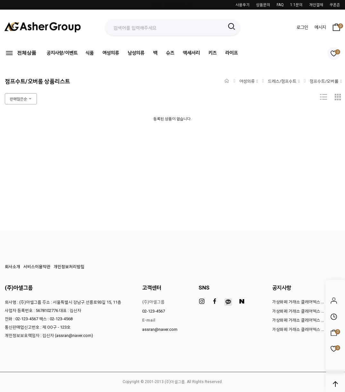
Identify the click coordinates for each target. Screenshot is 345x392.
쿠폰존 (335, 5)
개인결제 (316, 5)
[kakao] (228, 302)
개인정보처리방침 (69, 266)
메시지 (320, 27)
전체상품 (20, 53)
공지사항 (281, 287)
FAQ (280, 5)
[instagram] (202, 302)
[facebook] (214, 302)
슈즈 (170, 53)
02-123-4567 (153, 311)
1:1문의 (296, 5)
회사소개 (12, 266)
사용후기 (243, 5)
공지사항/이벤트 (62, 53)
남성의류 (136, 53)
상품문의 (263, 5)
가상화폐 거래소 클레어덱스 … (298, 301)
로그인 (302, 27)
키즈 (212, 53)
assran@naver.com (159, 329)
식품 (89, 53)
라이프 (231, 53)
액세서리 (191, 53)
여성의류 (110, 53)
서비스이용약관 (36, 266)
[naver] (241, 302)
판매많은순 (21, 99)
